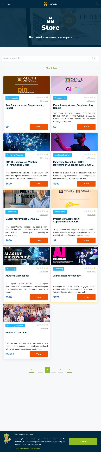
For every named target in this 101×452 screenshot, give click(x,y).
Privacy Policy (35, 448)
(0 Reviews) (44, 101)
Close (83, 441)
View (38, 126)
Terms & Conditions (22, 448)
